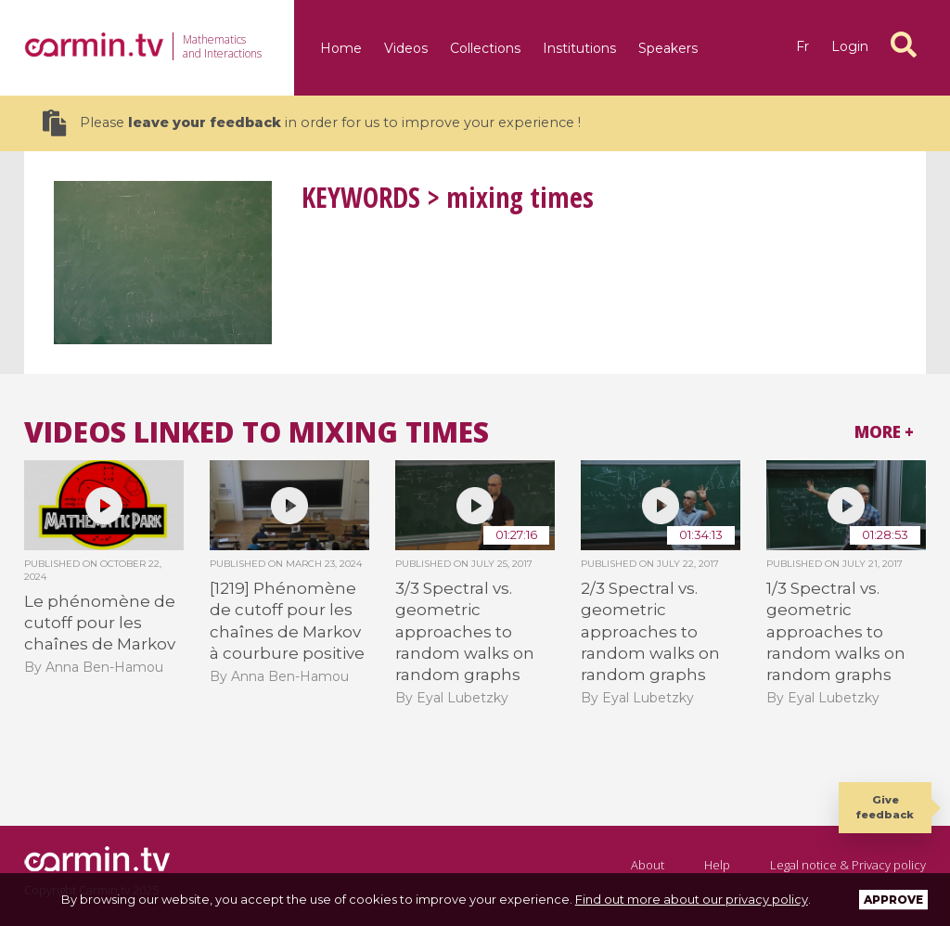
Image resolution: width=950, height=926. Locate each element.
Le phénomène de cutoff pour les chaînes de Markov (99, 623)
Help (717, 864)
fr (802, 46)
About (647, 864)
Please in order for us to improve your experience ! (312, 122)
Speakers (668, 48)
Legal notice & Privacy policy (848, 864)
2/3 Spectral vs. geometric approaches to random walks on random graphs (650, 632)
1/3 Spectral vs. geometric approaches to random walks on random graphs (835, 632)
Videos (406, 48)
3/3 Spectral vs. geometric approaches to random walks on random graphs (464, 632)
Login (849, 46)
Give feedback (885, 806)
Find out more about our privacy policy (691, 899)
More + (884, 432)
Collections (485, 48)
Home (341, 48)
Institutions (579, 48)
